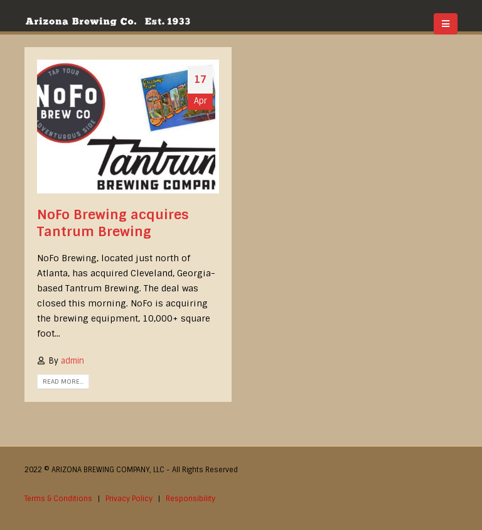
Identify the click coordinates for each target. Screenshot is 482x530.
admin (72, 360)
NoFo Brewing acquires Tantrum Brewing (113, 223)
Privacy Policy (129, 498)
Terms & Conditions (58, 498)
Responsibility (190, 498)
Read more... (63, 381)
